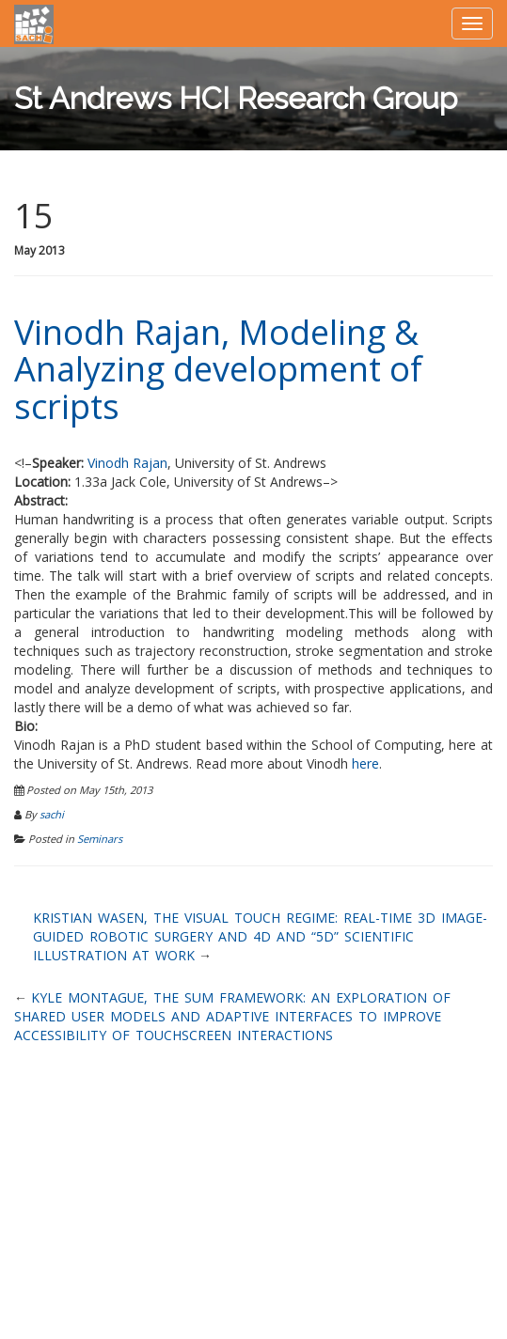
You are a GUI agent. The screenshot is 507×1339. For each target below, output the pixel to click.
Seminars (99, 839)
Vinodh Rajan (127, 463)
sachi (52, 814)
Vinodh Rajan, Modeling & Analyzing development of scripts (218, 369)
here (365, 763)
